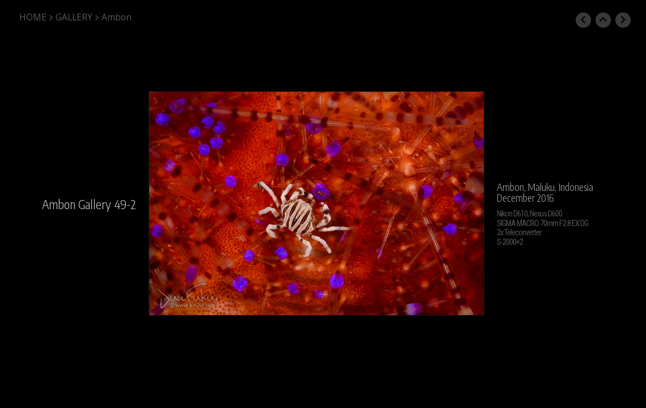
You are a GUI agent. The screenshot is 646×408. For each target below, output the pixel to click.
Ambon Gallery (76, 204)
